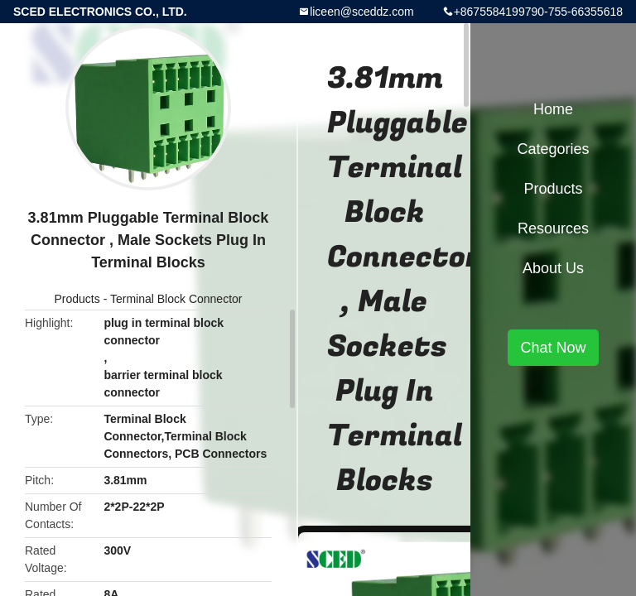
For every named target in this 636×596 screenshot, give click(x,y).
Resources (553, 228)
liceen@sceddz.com (362, 11)
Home (553, 109)
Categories (553, 149)
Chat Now (552, 347)
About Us (553, 268)
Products (77, 298)
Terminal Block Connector (176, 298)
